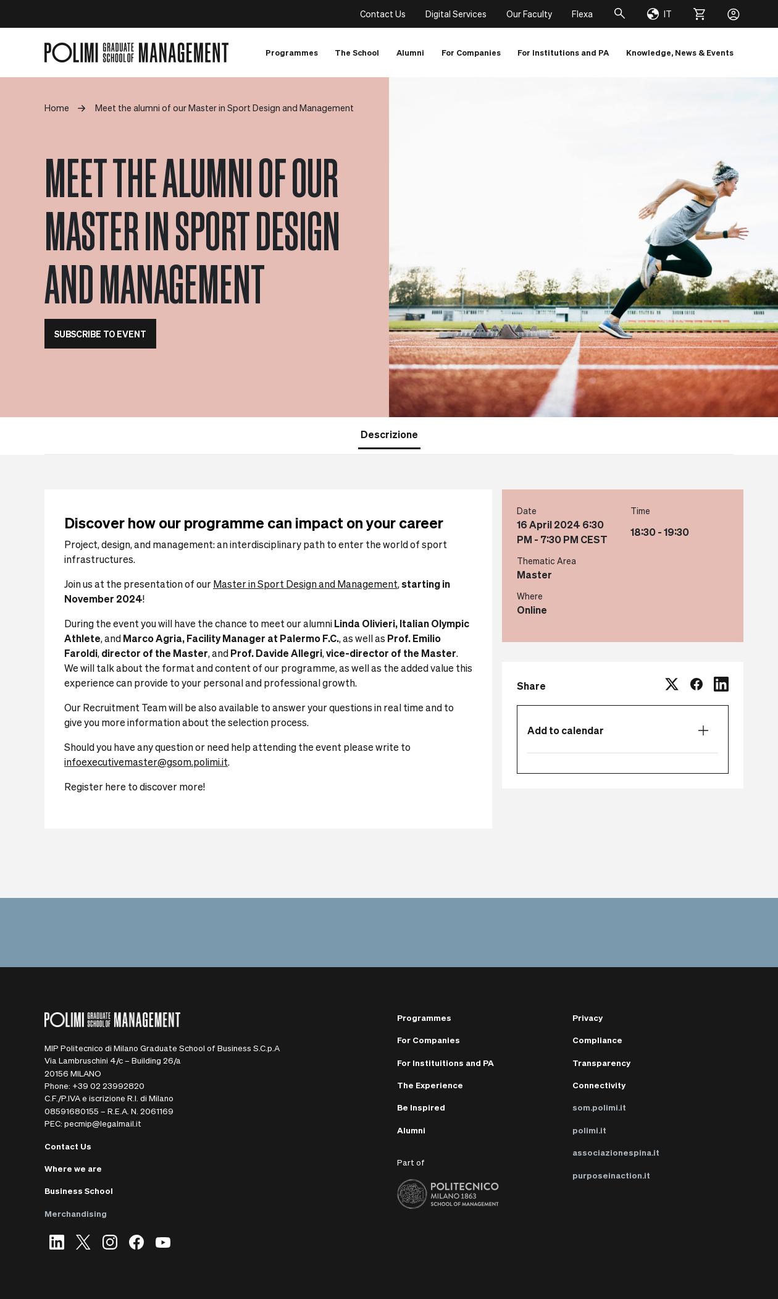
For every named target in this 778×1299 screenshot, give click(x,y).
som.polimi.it (599, 1107)
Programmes (424, 1017)
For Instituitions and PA (445, 1062)
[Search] (620, 14)
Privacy (587, 1017)
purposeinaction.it (611, 1175)
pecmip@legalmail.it (102, 1123)
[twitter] (671, 686)
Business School (78, 1190)
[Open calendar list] (703, 730)
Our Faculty (529, 13)
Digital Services (456, 13)
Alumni (411, 1130)
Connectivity (598, 1085)
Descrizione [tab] (389, 434)
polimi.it (589, 1130)
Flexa (582, 13)
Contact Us (383, 13)
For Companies (428, 1040)
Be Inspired (421, 1107)
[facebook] (696, 686)
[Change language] (659, 14)
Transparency (601, 1062)
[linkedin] (721, 686)
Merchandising (75, 1213)
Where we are (73, 1168)
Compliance (597, 1040)
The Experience (430, 1085)
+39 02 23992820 (108, 1085)
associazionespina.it (615, 1152)
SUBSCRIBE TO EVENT (100, 333)
